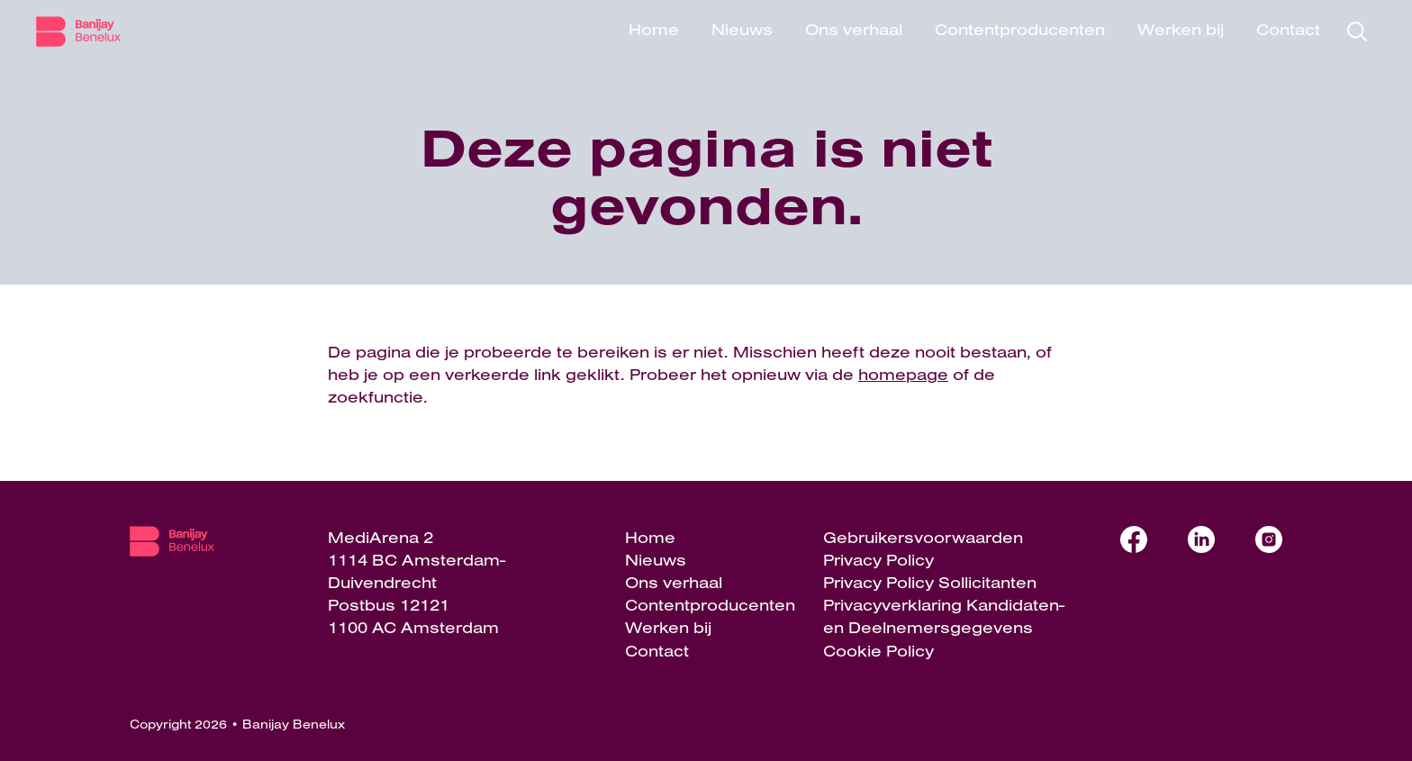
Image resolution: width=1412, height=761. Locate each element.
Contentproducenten (1020, 29)
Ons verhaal (853, 29)
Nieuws (742, 29)
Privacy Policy (878, 559)
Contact (1288, 29)
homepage (903, 374)
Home (654, 29)
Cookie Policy (878, 650)
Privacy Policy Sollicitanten (929, 582)
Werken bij (1180, 29)
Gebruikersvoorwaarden (923, 537)
